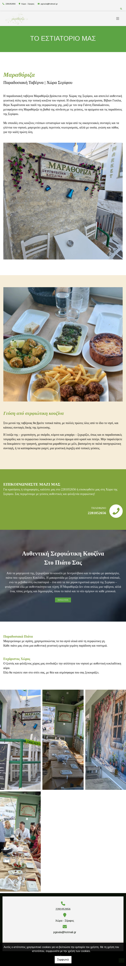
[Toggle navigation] (117, 18)
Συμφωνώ (63, 959)
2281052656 (10, 4)
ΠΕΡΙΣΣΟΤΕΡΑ (63, 600)
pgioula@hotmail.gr (49, 4)
